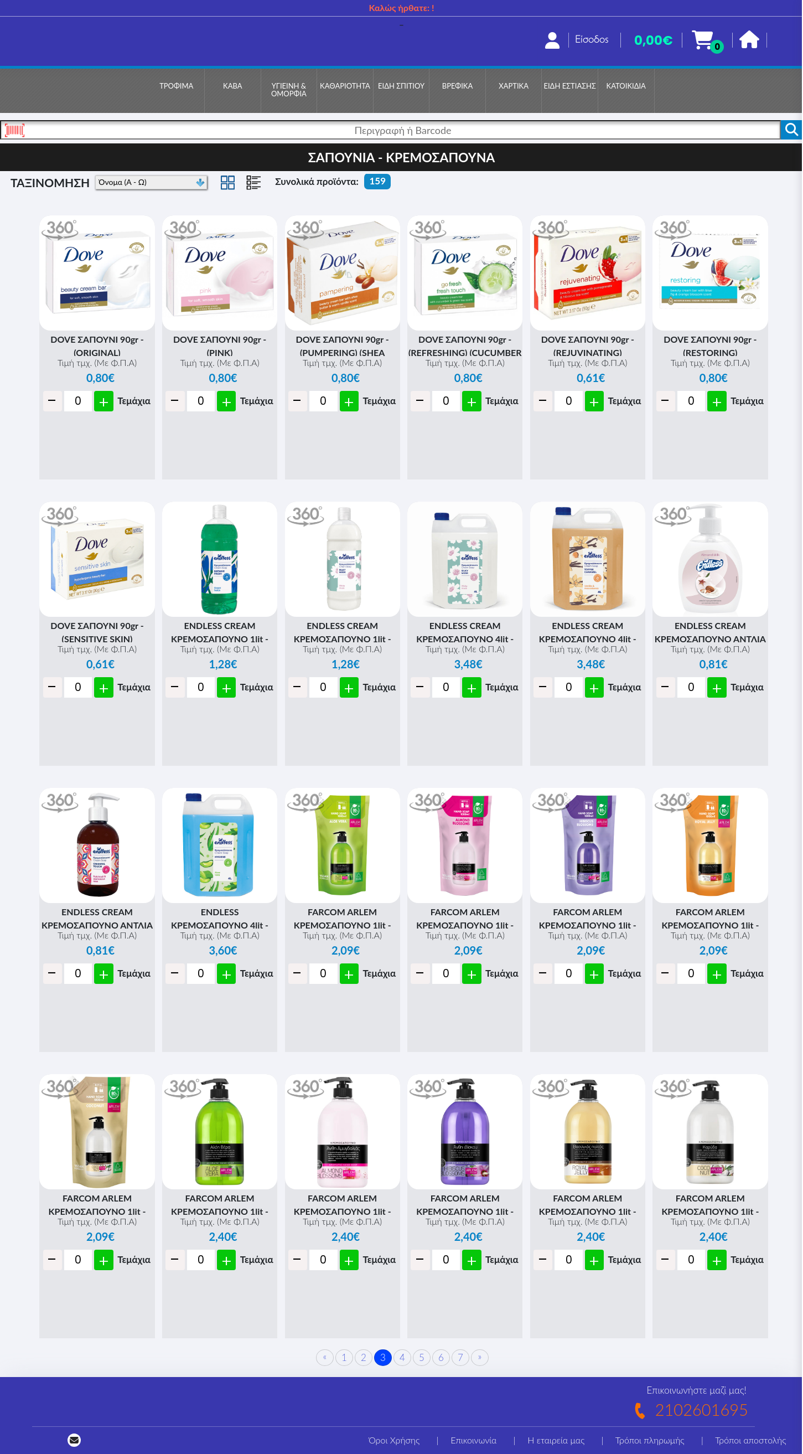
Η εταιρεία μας (555, 1440)
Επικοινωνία (473, 1440)
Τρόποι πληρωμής (650, 1440)
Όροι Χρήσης (394, 1440)
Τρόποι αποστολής (750, 1440)
